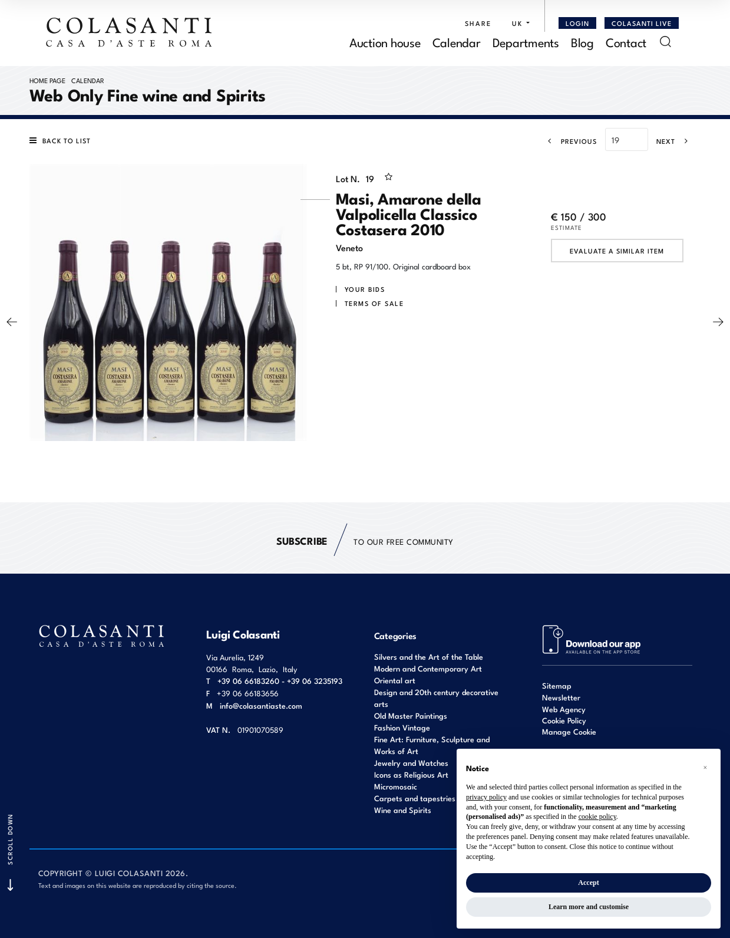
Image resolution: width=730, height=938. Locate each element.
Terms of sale (374, 303)
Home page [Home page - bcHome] (47, 80)
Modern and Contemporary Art (428, 668)
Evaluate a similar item (617, 250)
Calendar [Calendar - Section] (456, 41)
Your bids (365, 289)
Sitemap (557, 685)
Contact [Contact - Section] (626, 41)
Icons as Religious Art (411, 774)
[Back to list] (63, 140)
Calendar (87, 80)
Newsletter (561, 697)
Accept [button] (588, 882)
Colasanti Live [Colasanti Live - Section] (642, 23)
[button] (518, 23)
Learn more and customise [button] (589, 907)
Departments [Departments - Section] (526, 41)
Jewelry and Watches (411, 762)
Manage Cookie (569, 731)
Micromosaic (395, 786)
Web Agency (564, 709)
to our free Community (364, 541)
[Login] (577, 23)
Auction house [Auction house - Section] (385, 41)
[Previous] (569, 141)
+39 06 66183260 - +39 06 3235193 (279, 680)
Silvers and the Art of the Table (428, 656)
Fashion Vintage (402, 727)
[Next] (675, 141)
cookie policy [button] (597, 816)
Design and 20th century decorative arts (436, 697)
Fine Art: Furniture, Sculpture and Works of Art (432, 744)
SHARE (478, 23)
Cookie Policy (564, 720)
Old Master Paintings (410, 715)
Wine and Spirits (402, 809)
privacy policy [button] (486, 797)
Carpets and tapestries (414, 798)
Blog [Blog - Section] (582, 41)
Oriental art (394, 680)
